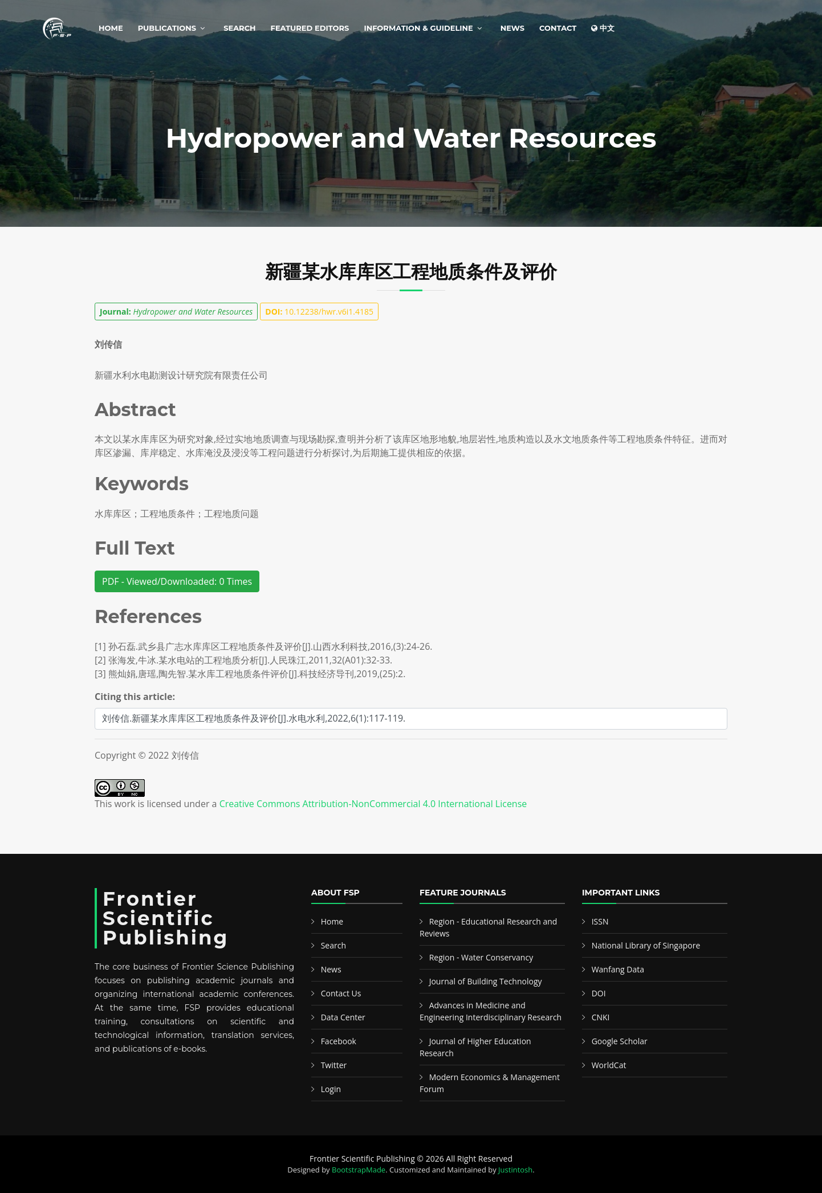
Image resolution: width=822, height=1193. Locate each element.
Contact (557, 27)
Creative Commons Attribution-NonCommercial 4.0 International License (373, 803)
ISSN (600, 921)
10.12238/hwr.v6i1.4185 (319, 311)
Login (331, 1089)
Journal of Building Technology (485, 981)
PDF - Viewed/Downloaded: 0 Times (177, 581)
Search (239, 27)
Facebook (338, 1041)
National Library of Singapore (646, 945)
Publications (167, 27)
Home (111, 27)
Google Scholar (620, 1041)
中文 (603, 27)
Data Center (343, 1017)
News (512, 27)
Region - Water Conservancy (481, 957)
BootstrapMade (358, 1170)
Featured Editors (310, 27)
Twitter (334, 1065)
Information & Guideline (418, 27)
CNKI (601, 1017)
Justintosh (515, 1170)
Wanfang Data (618, 969)
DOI (599, 993)
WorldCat (609, 1065)
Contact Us (341, 993)
